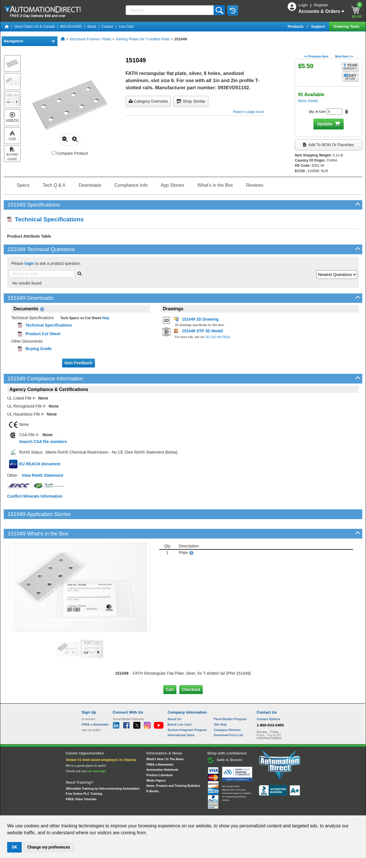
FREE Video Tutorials (81, 779)
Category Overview (148, 101)
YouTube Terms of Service (257, 810)
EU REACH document (39, 464)
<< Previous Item (316, 56)
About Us (174, 699)
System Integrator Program (187, 710)
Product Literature (159, 755)
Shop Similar (190, 101)
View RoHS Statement (42, 475)
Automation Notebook (162, 750)
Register (321, 5)
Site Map (94, 810)
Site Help (220, 705)
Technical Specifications (45, 219)
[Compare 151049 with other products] (53, 153)
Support (318, 26)
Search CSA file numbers (43, 441)
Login (304, 5)
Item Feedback (78, 363)
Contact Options (269, 699)
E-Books (152, 771)
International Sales (181, 715)
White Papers (156, 760)
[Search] (170, 10)
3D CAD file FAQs (218, 337)
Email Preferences (178, 810)
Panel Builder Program (230, 699)
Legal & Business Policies (215, 810)
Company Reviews (227, 710)
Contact (107, 27)
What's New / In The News (165, 739)
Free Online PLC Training (84, 774)
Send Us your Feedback (122, 810)
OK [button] (14, 847)
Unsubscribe (152, 810)
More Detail (308, 101)
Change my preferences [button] (48, 847)
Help (105, 318)
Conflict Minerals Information (35, 496)
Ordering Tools (346, 26)
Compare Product (70, 153)
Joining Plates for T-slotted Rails (143, 39)
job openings (96, 751)
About (91, 27)
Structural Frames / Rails (90, 39)
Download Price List (228, 715)
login (29, 263)
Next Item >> (344, 56)
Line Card (126, 27)
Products (296, 26)
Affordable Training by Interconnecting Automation (103, 768)
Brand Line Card (179, 705)
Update (325, 124)
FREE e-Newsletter (160, 744)
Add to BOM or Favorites (328, 144)
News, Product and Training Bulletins (173, 766)
